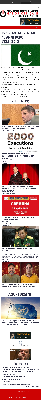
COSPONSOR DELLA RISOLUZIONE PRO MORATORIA (15, 367)
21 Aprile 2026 (6, 130)
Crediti (27, 391)
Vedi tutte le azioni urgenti (31, 329)
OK (22, 2)
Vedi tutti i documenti (33, 386)
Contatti (23, 391)
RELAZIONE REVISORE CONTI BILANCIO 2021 (13, 377)
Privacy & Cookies (16, 391)
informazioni (27, 2)
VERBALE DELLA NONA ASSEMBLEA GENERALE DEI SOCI (16, 384)
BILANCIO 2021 (6, 382)
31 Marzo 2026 (5, 327)
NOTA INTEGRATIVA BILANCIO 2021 (11, 379)
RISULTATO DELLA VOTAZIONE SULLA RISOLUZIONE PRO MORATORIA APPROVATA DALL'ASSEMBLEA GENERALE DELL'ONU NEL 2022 (20, 371)
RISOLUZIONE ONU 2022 (8, 374)
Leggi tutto (12, 130)
